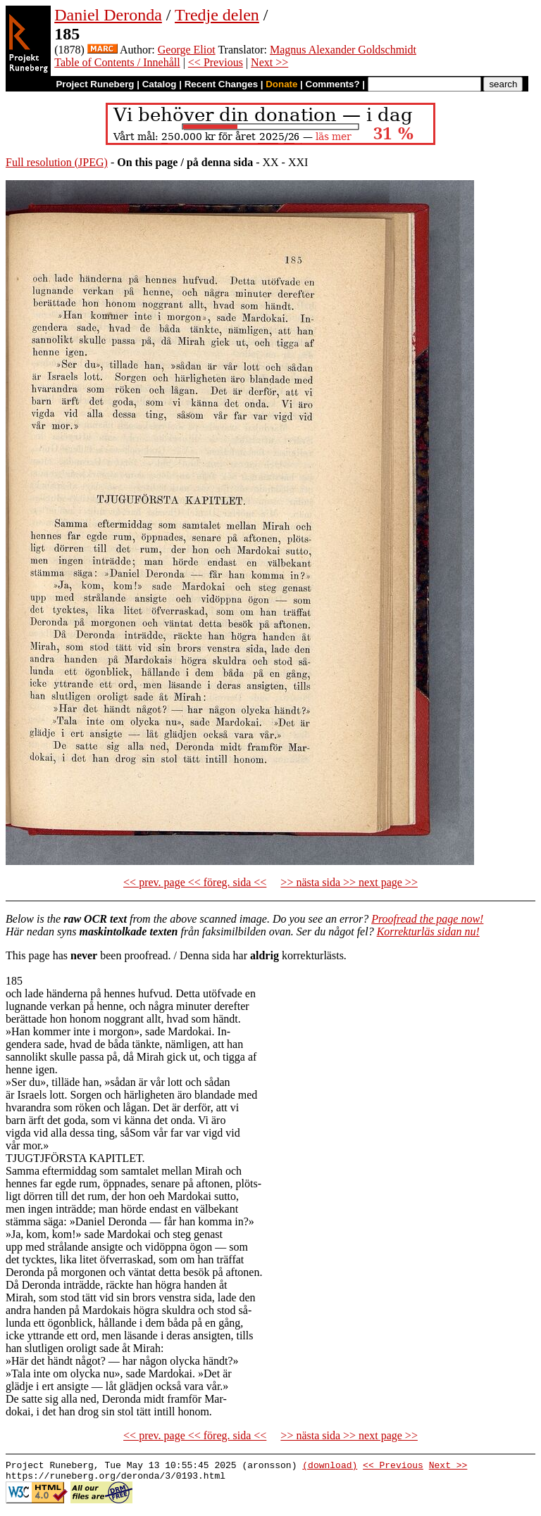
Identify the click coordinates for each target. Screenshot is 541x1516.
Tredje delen (217, 15)
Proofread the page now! (427, 919)
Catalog (159, 84)
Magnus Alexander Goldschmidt (343, 50)
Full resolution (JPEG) (57, 162)
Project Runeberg (95, 84)
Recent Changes (221, 84)
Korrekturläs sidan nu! (428, 931)
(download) (329, 1466)
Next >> (269, 62)
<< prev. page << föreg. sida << (194, 882)
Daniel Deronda (108, 15)
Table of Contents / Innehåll (117, 62)
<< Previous (215, 62)
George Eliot (187, 50)
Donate (281, 84)
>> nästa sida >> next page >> (349, 882)
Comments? (333, 84)
